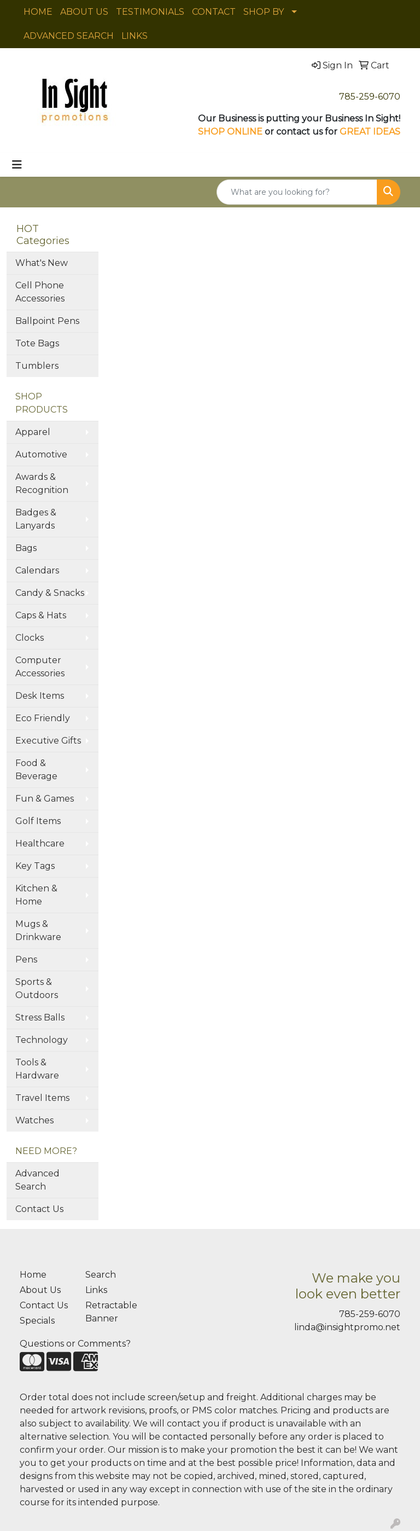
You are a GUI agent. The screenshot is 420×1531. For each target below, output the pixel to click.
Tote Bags (37, 343)
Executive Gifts (48, 740)
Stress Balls (40, 1017)
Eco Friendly (42, 718)
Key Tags (35, 866)
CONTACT (214, 12)
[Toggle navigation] (16, 164)
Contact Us (39, 1209)
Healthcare (40, 843)
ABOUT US (84, 12)
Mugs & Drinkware (38, 930)
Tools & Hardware (37, 1069)
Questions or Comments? (75, 1343)
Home (33, 1274)
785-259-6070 (369, 96)
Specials (37, 1320)
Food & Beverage (36, 769)
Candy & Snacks (49, 593)
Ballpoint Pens (47, 321)
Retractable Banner (111, 1312)
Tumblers (37, 366)
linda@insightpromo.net (347, 1327)
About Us (40, 1290)
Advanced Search (37, 1180)
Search (100, 1274)
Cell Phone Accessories (40, 292)
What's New (41, 263)
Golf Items (38, 821)
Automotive (41, 454)
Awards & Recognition (41, 483)
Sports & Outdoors (36, 988)
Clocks (29, 638)
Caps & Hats (40, 615)
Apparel (32, 432)
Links (96, 1290)
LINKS (134, 36)
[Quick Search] (297, 192)
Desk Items (39, 696)
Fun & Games (44, 798)
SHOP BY (263, 12)
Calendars (37, 570)
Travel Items (42, 1098)
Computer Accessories (40, 666)
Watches (34, 1120)
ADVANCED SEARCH (69, 36)
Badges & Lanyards (35, 519)
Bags (26, 548)
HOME (38, 12)
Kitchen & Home (36, 895)
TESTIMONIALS (150, 12)
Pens (26, 959)
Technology (41, 1040)
